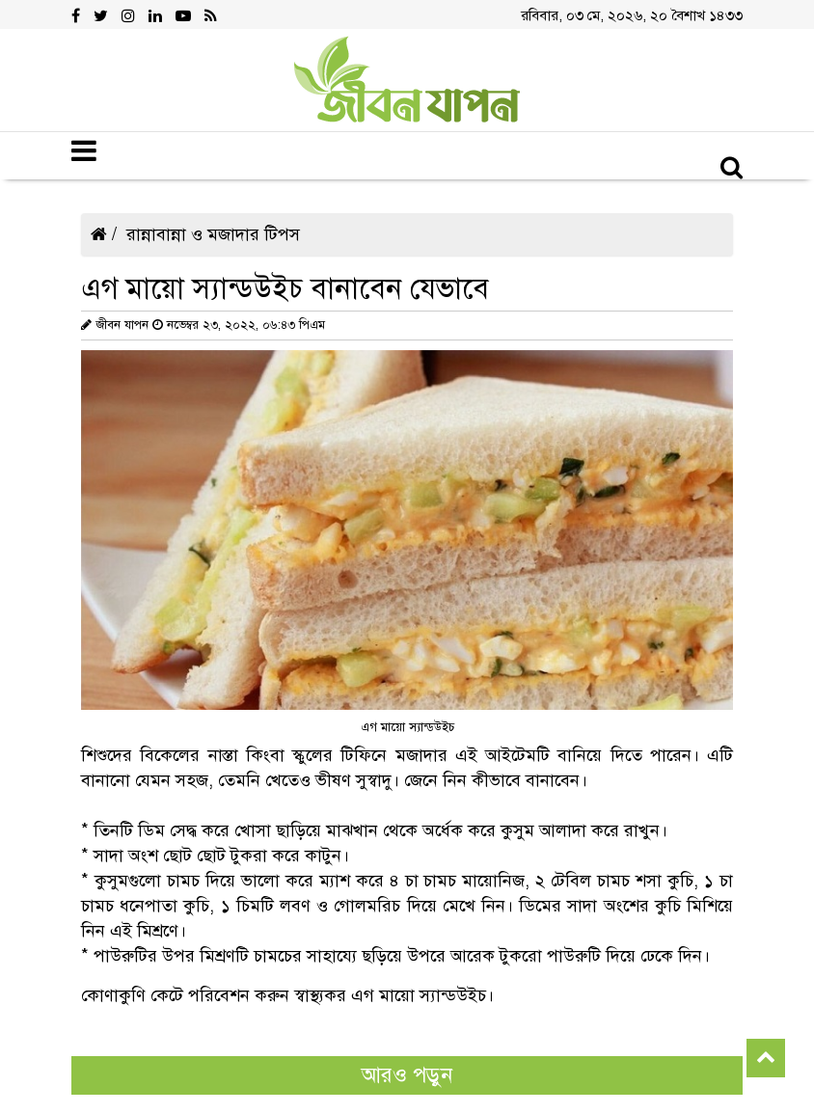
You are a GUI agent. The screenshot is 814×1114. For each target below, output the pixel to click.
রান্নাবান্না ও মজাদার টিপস (213, 234)
